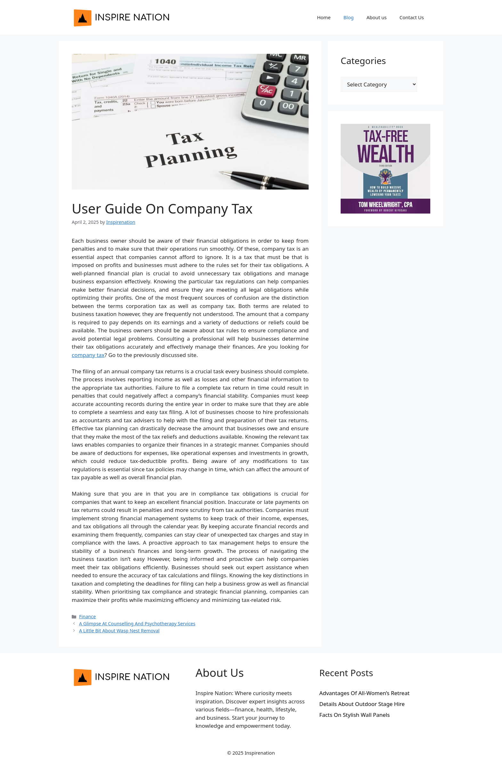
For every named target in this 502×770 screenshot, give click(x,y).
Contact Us (412, 17)
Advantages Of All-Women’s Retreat (364, 693)
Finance (87, 616)
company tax (88, 355)
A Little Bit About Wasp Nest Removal (119, 631)
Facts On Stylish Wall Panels (354, 714)
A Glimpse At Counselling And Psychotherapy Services (137, 623)
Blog (349, 17)
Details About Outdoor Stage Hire (362, 704)
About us (377, 17)
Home (324, 17)
